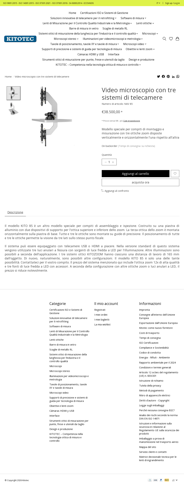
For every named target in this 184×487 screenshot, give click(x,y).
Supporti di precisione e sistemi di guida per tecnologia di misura (82, 49)
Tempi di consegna (150, 338)
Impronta (144, 310)
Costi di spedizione (131, 121)
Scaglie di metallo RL (115, 28)
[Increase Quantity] (113, 162)
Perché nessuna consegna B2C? (157, 410)
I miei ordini (100, 314)
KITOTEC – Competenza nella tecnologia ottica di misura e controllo (66, 437)
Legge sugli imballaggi (151, 405)
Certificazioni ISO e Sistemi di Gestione (104, 13)
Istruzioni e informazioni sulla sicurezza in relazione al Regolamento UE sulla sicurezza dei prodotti (159, 429)
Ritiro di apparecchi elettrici (154, 395)
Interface (113, 54)
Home (72, 13)
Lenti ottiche (56, 339)
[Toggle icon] (164, 39)
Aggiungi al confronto (115, 191)
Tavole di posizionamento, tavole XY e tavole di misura (68, 386)
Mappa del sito (147, 447)
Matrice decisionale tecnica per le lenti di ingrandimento (158, 458)
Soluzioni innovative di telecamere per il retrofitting (68, 319)
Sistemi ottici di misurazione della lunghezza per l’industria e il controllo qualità (68, 358)
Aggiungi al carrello (135, 174)
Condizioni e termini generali (155, 367)
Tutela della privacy (150, 386)
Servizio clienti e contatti (153, 452)
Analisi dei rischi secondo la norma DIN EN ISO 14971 (158, 417)
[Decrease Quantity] (105, 162)
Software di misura (60, 326)
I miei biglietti (101, 320)
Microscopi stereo (59, 371)
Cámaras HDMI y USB (91, 54)
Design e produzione (141, 59)
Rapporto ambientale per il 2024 (157, 362)
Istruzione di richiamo (151, 380)
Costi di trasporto (149, 333)
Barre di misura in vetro (84, 28)
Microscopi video (59, 392)
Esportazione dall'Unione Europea (158, 323)
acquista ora (140, 182)
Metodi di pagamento (151, 390)
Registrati (99, 310)
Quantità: (107, 154)
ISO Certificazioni (148, 343)
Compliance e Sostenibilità (154, 347)
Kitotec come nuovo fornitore (156, 328)
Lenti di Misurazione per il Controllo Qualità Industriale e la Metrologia (69, 333)
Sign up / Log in (172, 3)
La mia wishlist (102, 324)
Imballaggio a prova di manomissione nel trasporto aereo (158, 440)
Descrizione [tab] (15, 212)
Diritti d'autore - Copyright (154, 400)
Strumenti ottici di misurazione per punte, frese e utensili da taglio (83, 59)
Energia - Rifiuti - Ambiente (154, 357)
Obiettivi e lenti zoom (61, 406)
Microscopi (55, 366)
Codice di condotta (150, 353)
